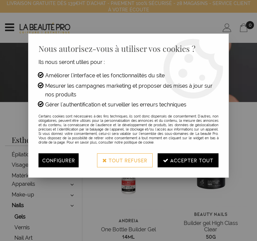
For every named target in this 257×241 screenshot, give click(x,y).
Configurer (58, 160)
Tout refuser (124, 160)
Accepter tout (188, 160)
